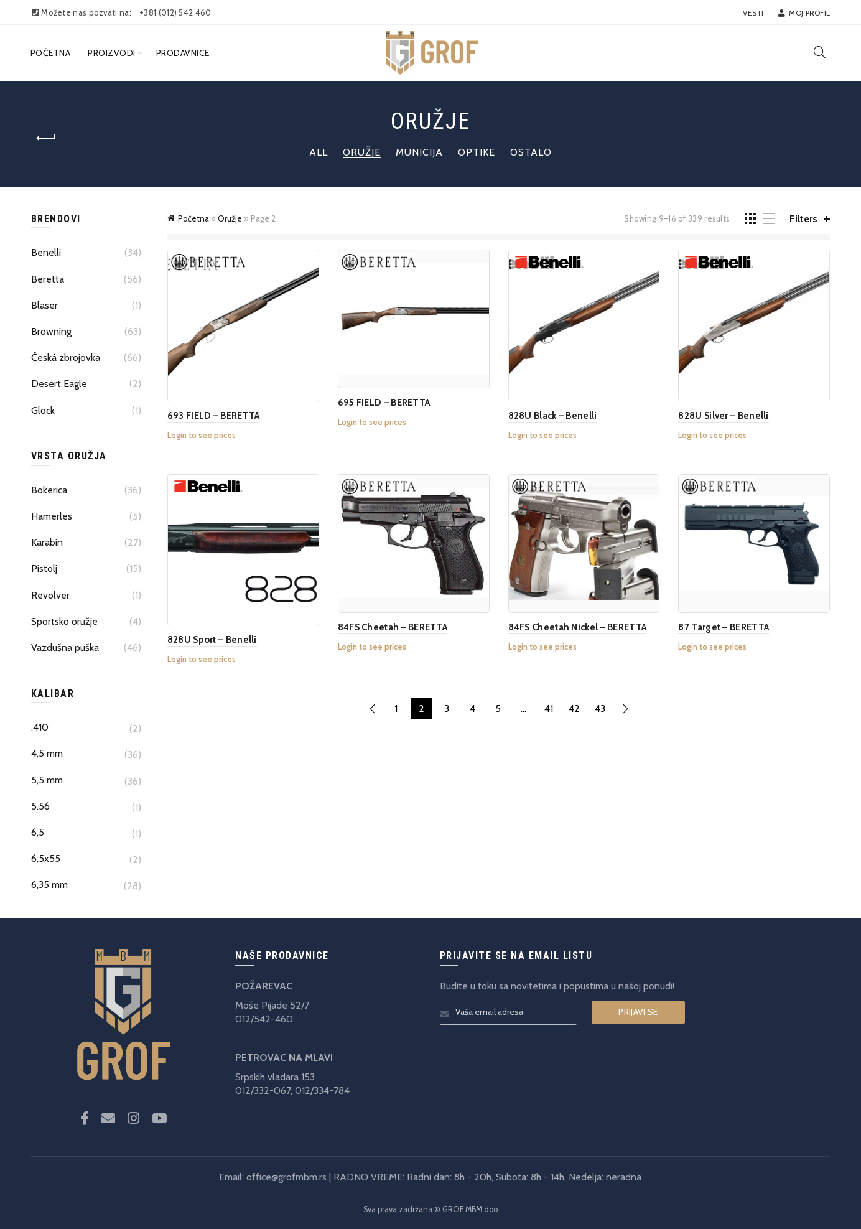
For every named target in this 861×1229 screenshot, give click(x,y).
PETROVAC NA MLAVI (284, 1057)
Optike (476, 152)
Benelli (46, 252)
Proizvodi (112, 52)
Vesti (753, 12)
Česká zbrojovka (65, 357)
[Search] (820, 52)
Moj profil (804, 12)
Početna (50, 52)
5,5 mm (47, 780)
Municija (419, 152)
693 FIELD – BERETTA (213, 415)
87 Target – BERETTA (723, 627)
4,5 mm (47, 753)
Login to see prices (201, 435)
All (318, 152)
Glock (43, 410)
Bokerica (49, 490)
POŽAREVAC (263, 986)
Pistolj (44, 568)
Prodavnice (183, 52)
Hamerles (51, 516)
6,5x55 (45, 858)
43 (600, 708)
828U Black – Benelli (552, 415)
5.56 (40, 806)
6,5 (37, 832)
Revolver (50, 595)
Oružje (362, 152)
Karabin (47, 542)
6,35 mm (49, 884)
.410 (40, 727)
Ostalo (531, 152)
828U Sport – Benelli (212, 639)
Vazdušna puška (65, 647)
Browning (51, 331)
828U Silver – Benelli (723, 415)
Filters (803, 219)
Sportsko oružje (64, 621)
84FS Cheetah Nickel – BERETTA (577, 627)
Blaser (44, 305)
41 (548, 708)
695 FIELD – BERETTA (384, 402)
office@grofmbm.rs (286, 1177)
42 (574, 708)
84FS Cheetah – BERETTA (393, 627)
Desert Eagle (59, 384)
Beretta (47, 279)
